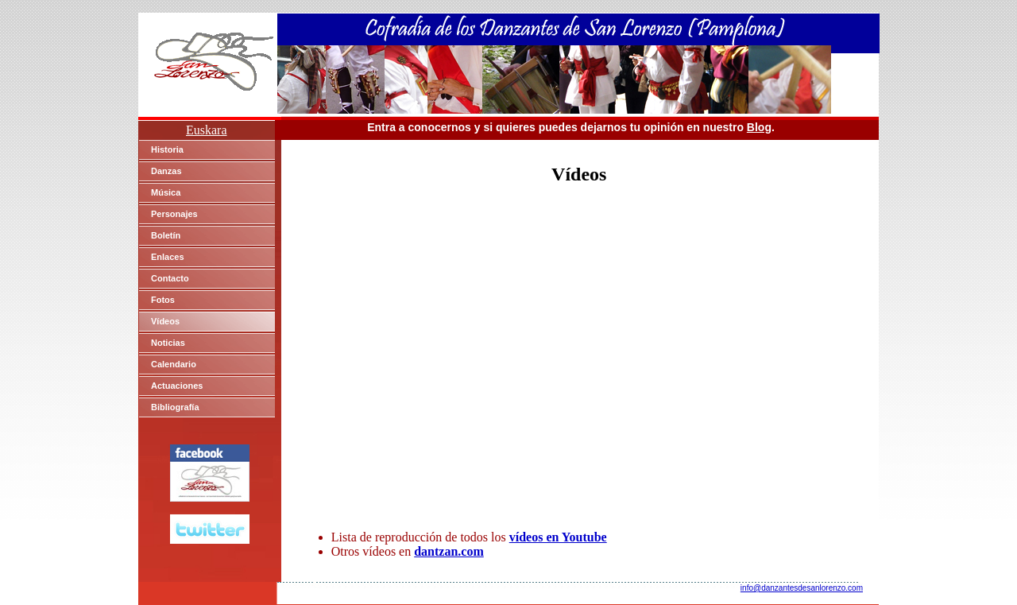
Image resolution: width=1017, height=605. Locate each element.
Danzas (166, 171)
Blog (759, 127)
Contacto (170, 278)
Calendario (173, 364)
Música (165, 192)
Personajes (174, 214)
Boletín (165, 235)
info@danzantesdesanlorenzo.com (802, 588)
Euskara (206, 130)
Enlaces (167, 257)
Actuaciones (177, 385)
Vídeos (165, 321)
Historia (167, 149)
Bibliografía (175, 407)
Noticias (168, 342)
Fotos (163, 299)
